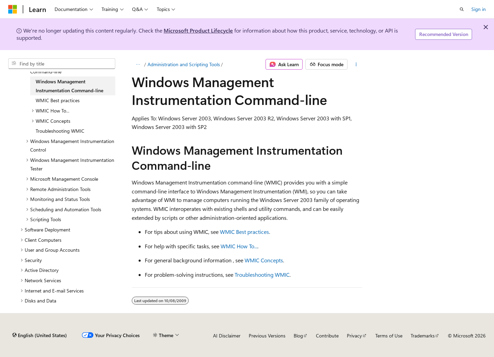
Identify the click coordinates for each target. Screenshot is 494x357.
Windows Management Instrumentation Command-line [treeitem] (69, 86)
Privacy (354, 335)
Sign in (478, 9)
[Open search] (462, 9)
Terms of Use (388, 335)
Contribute (327, 335)
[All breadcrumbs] (138, 64)
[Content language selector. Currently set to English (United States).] (39, 335)
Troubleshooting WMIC (262, 274)
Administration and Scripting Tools (184, 64)
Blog (298, 335)
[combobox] (61, 63)
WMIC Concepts (264, 260)
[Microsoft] (12, 9)
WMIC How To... (239, 246)
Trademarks (423, 335)
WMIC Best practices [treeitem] (58, 100)
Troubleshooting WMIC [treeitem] (60, 131)
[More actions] (356, 64)
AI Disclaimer (226, 335)
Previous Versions (267, 335)
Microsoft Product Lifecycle (198, 30)
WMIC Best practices (244, 231)
